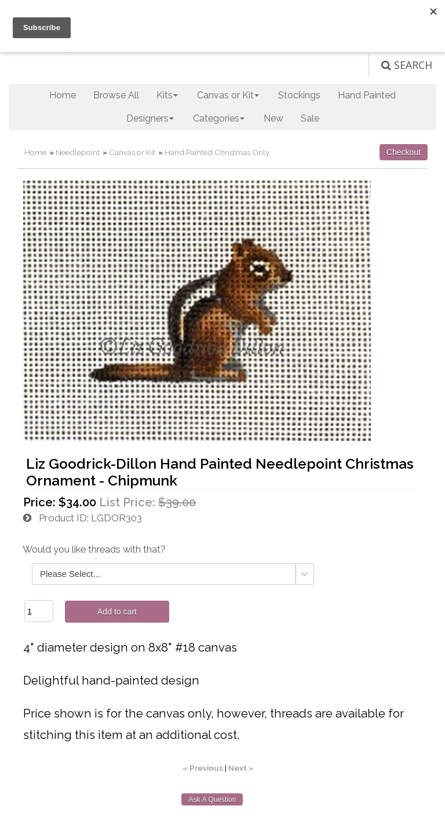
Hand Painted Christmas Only (217, 152)
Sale (310, 118)
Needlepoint (78, 152)
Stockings (299, 95)
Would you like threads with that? (94, 549)
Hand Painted (367, 95)
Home (62, 95)
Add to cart (117, 612)
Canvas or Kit (132, 152)
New (273, 118)
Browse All (116, 95)
